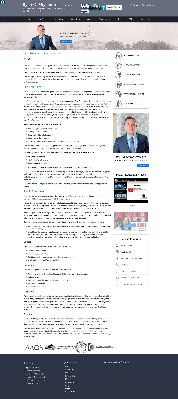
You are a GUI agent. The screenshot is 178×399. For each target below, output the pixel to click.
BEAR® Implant (130, 103)
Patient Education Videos (131, 174)
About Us (69, 369)
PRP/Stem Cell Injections (134, 94)
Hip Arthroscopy (32, 367)
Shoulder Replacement (35, 377)
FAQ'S (67, 388)
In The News (131, 217)
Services (59, 19)
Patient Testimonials (130, 278)
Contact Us (145, 19)
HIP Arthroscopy (131, 55)
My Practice (43, 19)
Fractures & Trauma (49, 53)
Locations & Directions (131, 284)
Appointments (105, 19)
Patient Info (74, 19)
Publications (126, 252)
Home (29, 19)
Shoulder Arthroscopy (134, 75)
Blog (120, 19)
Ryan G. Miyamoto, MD (74, 33)
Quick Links (70, 362)
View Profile (66, 41)
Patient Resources (131, 239)
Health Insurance (129, 271)
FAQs (131, 19)
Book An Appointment (144, 5)
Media (89, 19)
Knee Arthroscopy (132, 65)
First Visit (125, 265)
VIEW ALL (130, 206)
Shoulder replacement (134, 84)
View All (130, 225)
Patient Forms (127, 245)
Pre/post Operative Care (131, 258)
